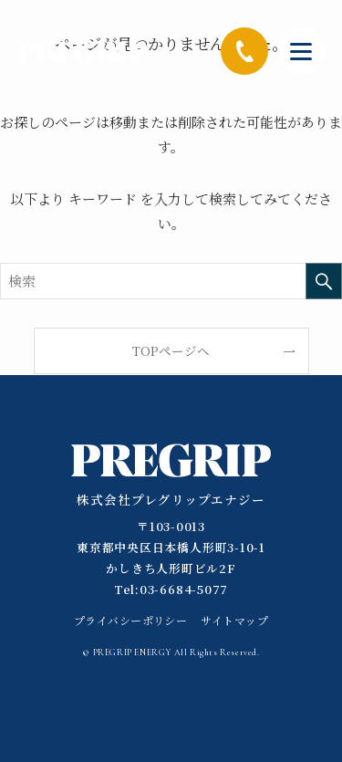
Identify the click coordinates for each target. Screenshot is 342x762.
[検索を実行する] (324, 281)
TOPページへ (171, 350)
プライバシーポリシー (131, 620)
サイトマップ (234, 620)
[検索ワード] (171, 281)
